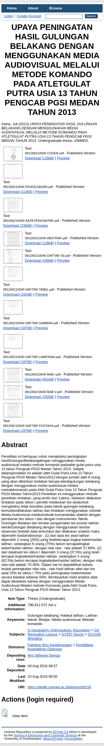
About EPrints (53, 738)
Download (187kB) (17, 328)
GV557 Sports (73, 634)
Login (8, 16)
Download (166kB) (39, 260)
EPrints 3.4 (60, 732)
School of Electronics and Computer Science (45, 735)
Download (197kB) (17, 431)
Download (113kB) (17, 192)
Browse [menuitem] (55, 8)
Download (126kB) (39, 158)
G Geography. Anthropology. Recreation (59, 630)
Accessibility (74, 738)
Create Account (29, 16)
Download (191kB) (17, 294)
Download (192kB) (39, 397)
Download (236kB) (17, 225)
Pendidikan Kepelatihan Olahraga (60, 647)
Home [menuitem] (12, 8)
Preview (63, 158)
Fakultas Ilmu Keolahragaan (50, 645)
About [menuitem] (33, 8)
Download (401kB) (39, 379)
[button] (4, 713)
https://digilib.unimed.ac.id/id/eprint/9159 (59, 687)
